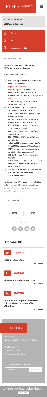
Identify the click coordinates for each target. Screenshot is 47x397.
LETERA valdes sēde (14, 260)
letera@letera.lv (15, 191)
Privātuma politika (13, 347)
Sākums (7, 19)
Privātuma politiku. (35, 390)
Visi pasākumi (17, 19)
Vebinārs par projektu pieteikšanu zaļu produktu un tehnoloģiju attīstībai (21, 303)
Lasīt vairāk (38, 264)
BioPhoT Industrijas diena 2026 (19, 280)
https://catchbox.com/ (17, 87)
